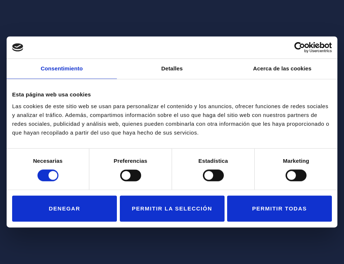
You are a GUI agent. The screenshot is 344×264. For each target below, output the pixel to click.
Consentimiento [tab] (62, 68)
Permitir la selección (172, 208)
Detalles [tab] (172, 68)
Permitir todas (279, 208)
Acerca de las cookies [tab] (282, 68)
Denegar (64, 208)
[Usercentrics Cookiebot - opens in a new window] (300, 47)
